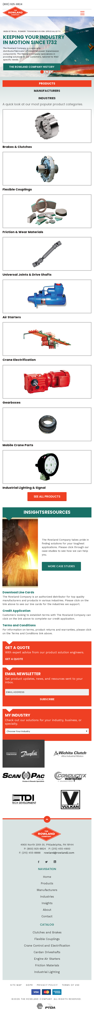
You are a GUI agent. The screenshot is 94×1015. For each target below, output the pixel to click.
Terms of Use (71, 985)
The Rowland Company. (37, 999)
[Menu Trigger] (82, 13)
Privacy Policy (47, 985)
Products (47, 883)
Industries (47, 896)
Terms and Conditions (19, 625)
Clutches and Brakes (47, 932)
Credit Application (16, 611)
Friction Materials (47, 965)
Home (47, 876)
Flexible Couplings (47, 939)
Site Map (16, 985)
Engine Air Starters (47, 958)
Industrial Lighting (47, 972)
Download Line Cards (18, 592)
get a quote (14, 659)
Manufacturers (47, 890)
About (47, 909)
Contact (47, 916)
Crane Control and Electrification (47, 945)
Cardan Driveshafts (47, 952)
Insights (47, 903)
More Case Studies (61, 566)
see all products (47, 496)
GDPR (29, 985)
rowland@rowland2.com (59, 852)
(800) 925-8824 (12, 4)
